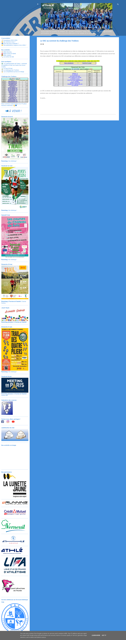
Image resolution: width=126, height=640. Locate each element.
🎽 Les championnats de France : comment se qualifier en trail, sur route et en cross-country (14, 65)
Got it (104, 635)
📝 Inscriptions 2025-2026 (9, 40)
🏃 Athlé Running (6, 52)
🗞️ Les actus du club (7, 57)
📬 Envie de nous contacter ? (10, 43)
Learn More (96, 635)
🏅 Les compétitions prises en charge (12, 72)
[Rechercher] (118, 4)
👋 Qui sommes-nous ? (8, 42)
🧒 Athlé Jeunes (6, 55)
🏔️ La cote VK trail (6, 68)
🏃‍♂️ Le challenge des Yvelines (10, 70)
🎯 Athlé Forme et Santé (8, 53)
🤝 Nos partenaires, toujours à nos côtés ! (13, 45)
